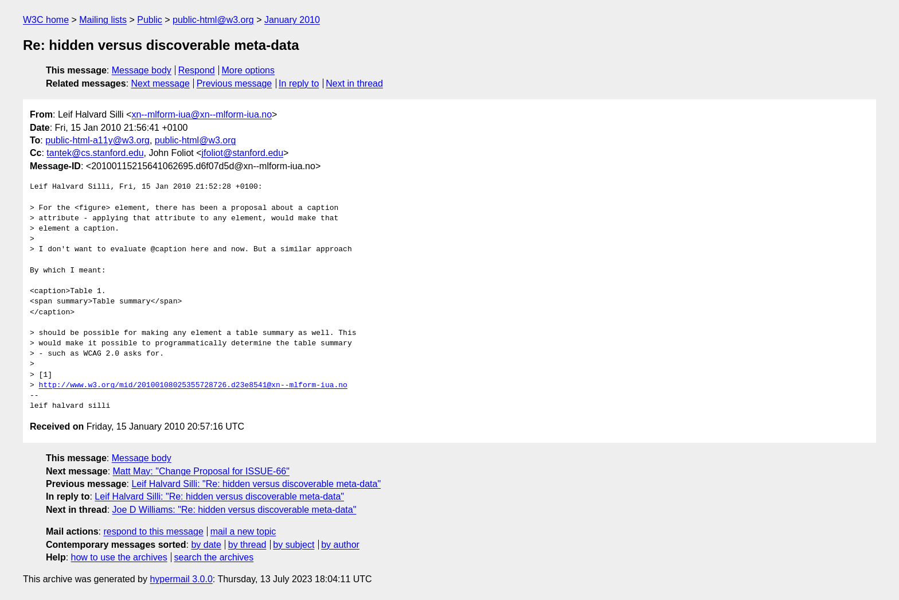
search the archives (214, 557)
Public (149, 20)
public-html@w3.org (213, 20)
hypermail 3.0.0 (181, 579)
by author (340, 545)
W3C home (46, 20)
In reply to (299, 83)
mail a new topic (243, 531)
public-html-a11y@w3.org (97, 140)
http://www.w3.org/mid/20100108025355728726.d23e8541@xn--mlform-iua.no (193, 385)
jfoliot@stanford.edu (243, 153)
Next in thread (354, 83)
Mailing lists (103, 20)
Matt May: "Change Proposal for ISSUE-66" (201, 471)
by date (206, 545)
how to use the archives (119, 557)
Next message (160, 83)
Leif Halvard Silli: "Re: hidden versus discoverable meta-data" (256, 484)
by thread (247, 545)
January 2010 (292, 20)
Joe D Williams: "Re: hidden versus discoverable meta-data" (234, 510)
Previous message (234, 83)
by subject (293, 545)
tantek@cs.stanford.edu (94, 153)
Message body (141, 70)
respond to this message (153, 531)
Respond (196, 70)
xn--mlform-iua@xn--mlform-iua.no (201, 114)
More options (248, 70)
